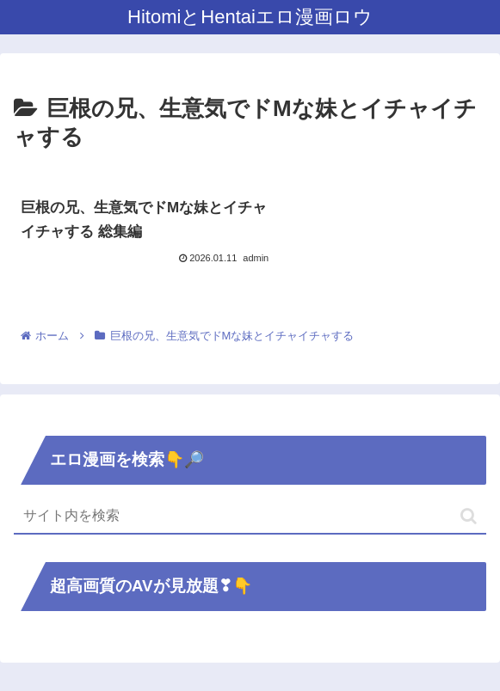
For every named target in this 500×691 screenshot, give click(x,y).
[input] (250, 517)
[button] (469, 517)
